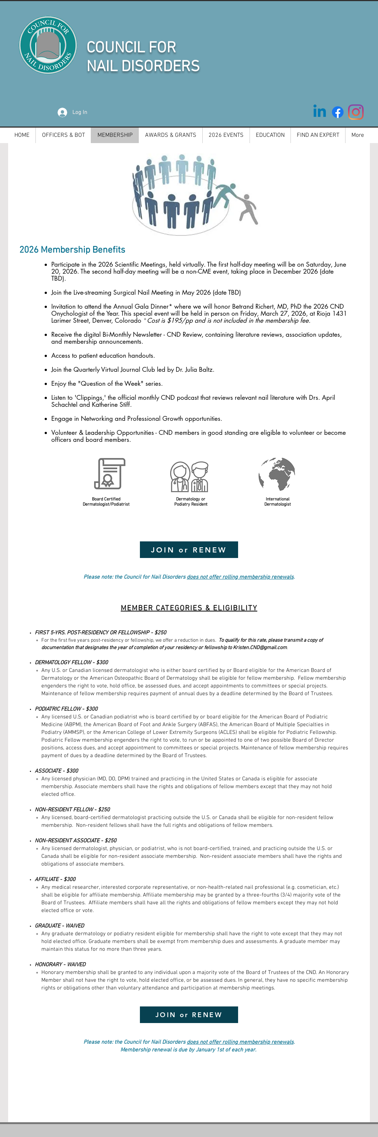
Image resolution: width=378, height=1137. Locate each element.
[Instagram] (356, 112)
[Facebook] (338, 112)
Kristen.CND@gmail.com (260, 648)
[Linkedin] (319, 112)
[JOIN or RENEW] (189, 549)
